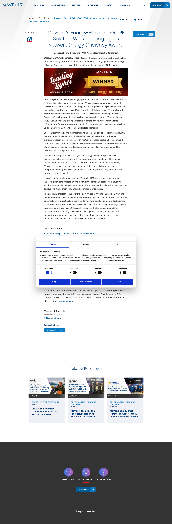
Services (76, 5)
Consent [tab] (53, 244)
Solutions (39, 5)
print (152, 18)
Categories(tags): (51, 333)
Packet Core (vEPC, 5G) (55, 338)
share (136, 18)
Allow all (117, 282)
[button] (144, 5)
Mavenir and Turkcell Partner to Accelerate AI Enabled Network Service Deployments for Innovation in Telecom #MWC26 (132, 425)
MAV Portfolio (58, 5)
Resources (125, 5)
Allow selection (86, 282)
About (109, 5)
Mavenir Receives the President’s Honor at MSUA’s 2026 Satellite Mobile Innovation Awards (85, 425)
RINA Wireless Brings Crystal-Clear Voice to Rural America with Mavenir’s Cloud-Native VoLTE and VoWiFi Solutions (38, 425)
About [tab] (119, 244)
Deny (54, 282)
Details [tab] (86, 244)
